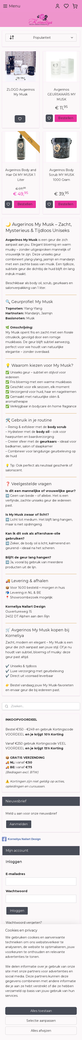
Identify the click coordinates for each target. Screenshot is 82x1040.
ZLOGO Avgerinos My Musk (21, 92)
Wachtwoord (16, 891)
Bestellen (65, 118)
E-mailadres (15, 874)
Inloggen (17, 911)
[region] (41, 968)
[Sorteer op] (41, 37)
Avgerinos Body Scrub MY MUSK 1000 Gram (61, 175)
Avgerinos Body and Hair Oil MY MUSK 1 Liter (20, 175)
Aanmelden (19, 824)
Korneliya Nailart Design (21, 839)
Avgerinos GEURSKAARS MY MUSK (61, 94)
